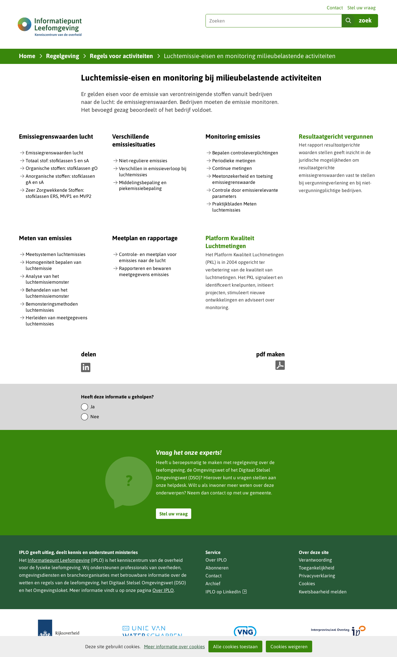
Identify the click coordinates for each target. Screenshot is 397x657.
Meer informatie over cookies (174, 646)
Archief (212, 583)
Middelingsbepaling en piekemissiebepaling (142, 185)
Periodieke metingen (233, 160)
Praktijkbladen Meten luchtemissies (234, 206)
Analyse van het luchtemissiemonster (47, 279)
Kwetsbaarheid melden (323, 591)
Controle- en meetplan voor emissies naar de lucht (148, 257)
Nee (94, 416)
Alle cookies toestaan (235, 646)
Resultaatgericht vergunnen (336, 136)
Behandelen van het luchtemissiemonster (47, 293)
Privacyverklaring (317, 575)
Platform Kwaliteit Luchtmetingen (229, 241)
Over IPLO (163, 590)
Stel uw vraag (361, 7)
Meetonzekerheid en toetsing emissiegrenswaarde (242, 179)
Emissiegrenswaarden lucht (54, 152)
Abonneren (217, 567)
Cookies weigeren (289, 646)
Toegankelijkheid (316, 567)
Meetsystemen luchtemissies (55, 254)
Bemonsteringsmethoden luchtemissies (52, 307)
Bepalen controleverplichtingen (245, 152)
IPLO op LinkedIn (226, 592)
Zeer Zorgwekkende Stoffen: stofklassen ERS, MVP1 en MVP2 (59, 193)
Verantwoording (315, 559)
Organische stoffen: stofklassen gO (62, 168)
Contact (335, 7)
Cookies (307, 583)
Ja (92, 406)
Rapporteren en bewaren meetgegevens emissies (145, 271)
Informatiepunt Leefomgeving (59, 560)
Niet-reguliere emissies (143, 160)
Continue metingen (232, 168)
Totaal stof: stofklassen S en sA (57, 160)
